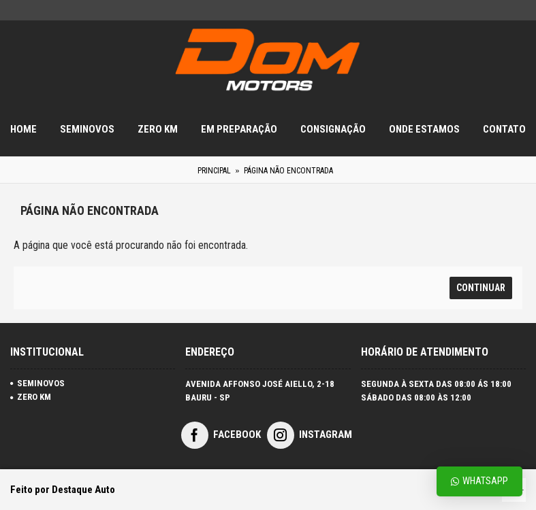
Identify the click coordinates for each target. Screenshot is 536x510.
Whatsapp (479, 481)
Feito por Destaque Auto (62, 489)
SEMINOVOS (37, 383)
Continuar (480, 287)
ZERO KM (30, 397)
